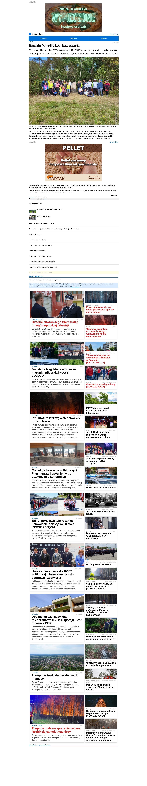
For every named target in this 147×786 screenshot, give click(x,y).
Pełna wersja (114, 34)
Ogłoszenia (103, 38)
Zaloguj (73, 286)
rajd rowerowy (36, 272)
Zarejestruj (77, 286)
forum (33, 199)
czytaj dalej (113, 142)
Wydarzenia (73, 38)
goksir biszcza (47, 272)
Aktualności (43, 38)
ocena (47, 199)
